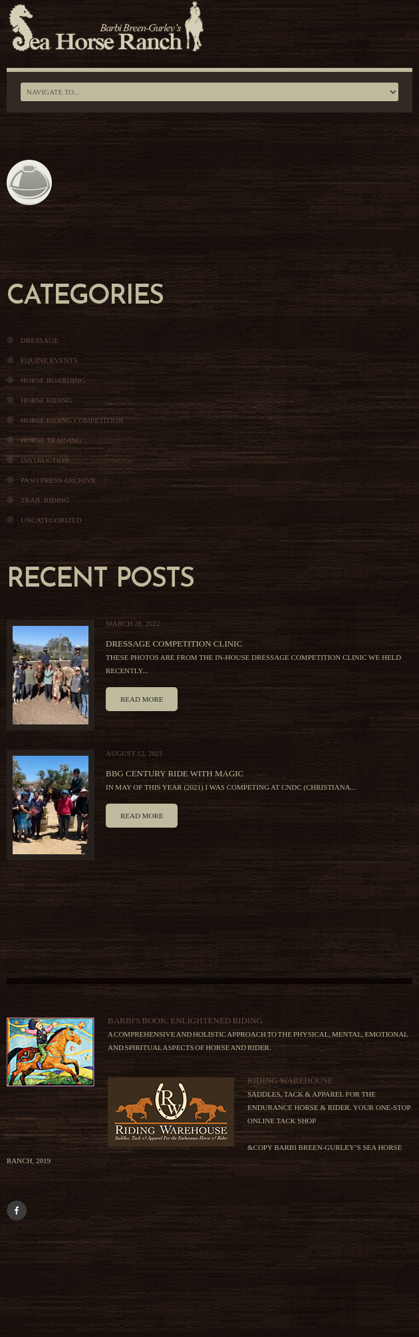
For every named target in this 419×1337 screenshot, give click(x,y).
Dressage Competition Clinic (174, 644)
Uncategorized (51, 520)
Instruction (45, 460)
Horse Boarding (53, 380)
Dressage (40, 340)
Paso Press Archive (58, 480)
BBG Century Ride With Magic (174, 773)
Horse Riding (46, 400)
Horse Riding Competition (72, 420)
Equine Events (49, 360)
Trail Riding (45, 500)
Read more (141, 699)
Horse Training (51, 440)
